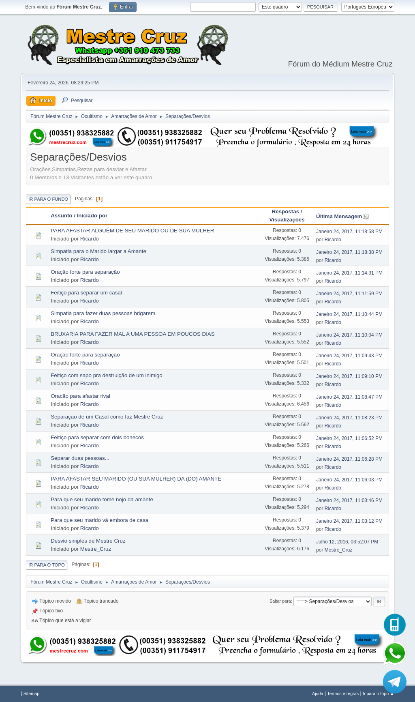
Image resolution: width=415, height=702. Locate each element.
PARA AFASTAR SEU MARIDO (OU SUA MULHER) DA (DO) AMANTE (136, 479)
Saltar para (280, 601)
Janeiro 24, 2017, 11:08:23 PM (349, 418)
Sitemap (32, 693)
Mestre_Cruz (95, 549)
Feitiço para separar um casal (86, 293)
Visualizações (286, 220)
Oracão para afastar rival (80, 396)
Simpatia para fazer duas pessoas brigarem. (104, 313)
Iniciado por (92, 216)
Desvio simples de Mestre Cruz (88, 541)
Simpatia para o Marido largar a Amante (98, 251)
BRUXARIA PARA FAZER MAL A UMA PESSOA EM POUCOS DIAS (132, 334)
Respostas (285, 211)
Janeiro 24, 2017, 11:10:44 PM (349, 314)
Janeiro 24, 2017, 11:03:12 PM (349, 521)
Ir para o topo (46, 564)
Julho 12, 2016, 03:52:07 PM (347, 542)
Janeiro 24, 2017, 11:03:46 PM (349, 500)
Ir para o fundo (48, 199)
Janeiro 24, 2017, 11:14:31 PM (349, 273)
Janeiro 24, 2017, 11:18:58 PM (349, 231)
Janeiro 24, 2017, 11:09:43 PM (349, 356)
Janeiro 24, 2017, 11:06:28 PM (349, 459)
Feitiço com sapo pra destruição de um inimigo (107, 375)
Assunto (61, 216)
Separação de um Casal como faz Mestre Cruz (107, 417)
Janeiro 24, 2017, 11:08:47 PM (349, 397)
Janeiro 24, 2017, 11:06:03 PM (349, 480)
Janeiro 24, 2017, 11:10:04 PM (349, 335)
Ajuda (317, 693)
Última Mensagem (342, 216)
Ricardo (89, 239)
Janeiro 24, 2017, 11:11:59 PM (349, 293)
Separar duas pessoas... (80, 458)
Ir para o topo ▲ (378, 693)
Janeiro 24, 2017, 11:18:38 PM (349, 252)
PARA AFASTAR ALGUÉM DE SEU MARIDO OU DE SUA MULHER (132, 231)
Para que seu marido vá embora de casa (99, 520)
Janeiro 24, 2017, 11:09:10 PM (349, 376)
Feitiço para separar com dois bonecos (97, 437)
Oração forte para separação (85, 272)
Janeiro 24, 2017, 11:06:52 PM (349, 438)
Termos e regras (343, 693)
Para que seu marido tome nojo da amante (102, 499)
